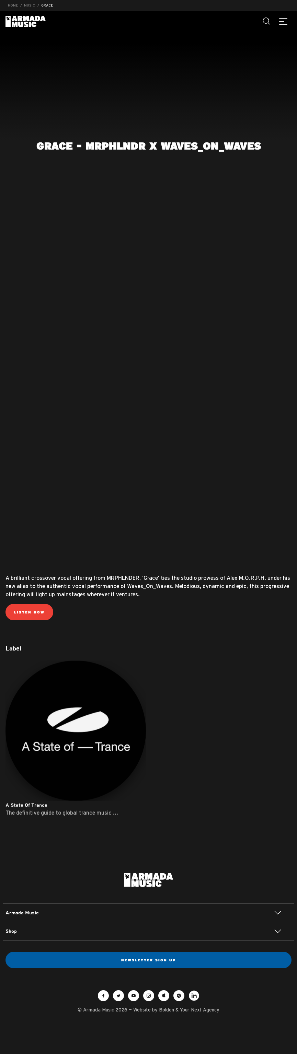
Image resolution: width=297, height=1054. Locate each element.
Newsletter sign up (148, 960)
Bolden (166, 1009)
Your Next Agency (199, 1009)
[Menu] (283, 21)
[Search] (267, 21)
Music (29, 5)
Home (13, 5)
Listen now (29, 612)
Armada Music (25, 21)
